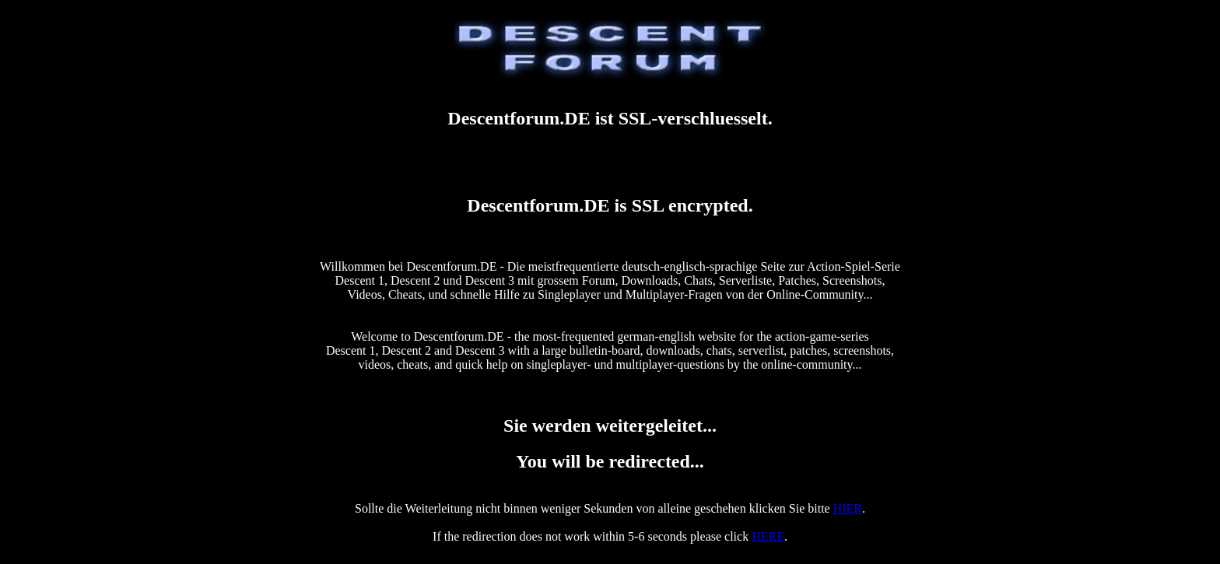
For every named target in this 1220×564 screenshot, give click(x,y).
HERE (768, 536)
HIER (847, 508)
